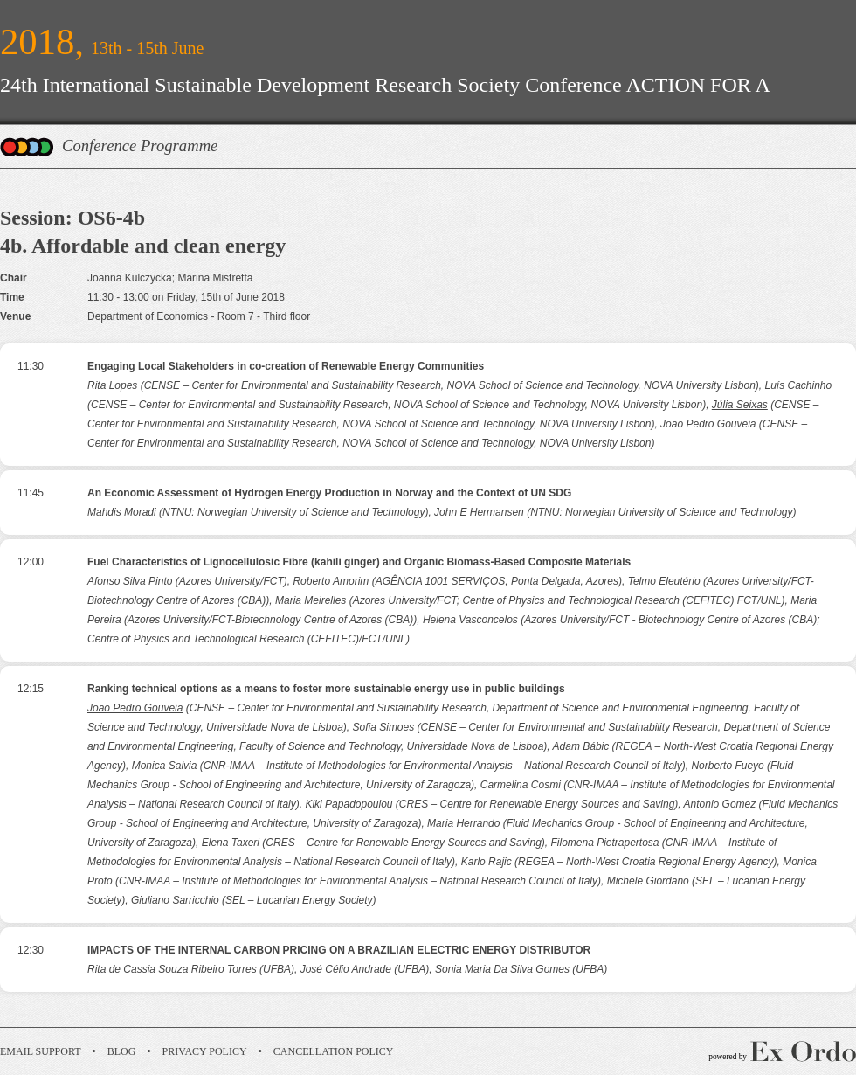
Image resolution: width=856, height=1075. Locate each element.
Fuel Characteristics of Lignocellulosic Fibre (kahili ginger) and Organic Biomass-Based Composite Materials (359, 562)
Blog (121, 1051)
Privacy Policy (204, 1051)
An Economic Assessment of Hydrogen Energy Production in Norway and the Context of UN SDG (329, 493)
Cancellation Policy (333, 1051)
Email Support (40, 1051)
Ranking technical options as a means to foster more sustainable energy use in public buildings (326, 689)
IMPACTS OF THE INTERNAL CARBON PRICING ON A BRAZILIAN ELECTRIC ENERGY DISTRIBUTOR (338, 950)
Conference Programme (139, 145)
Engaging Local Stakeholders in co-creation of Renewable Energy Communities (285, 366)
